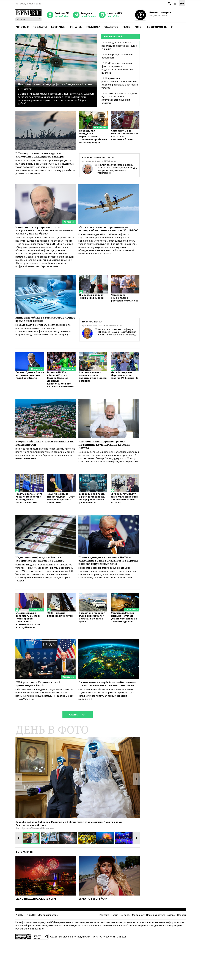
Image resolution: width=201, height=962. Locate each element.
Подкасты (40, 26)
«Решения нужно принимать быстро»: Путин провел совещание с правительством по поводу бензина (28, 633)
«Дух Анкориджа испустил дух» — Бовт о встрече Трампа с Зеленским (61, 507)
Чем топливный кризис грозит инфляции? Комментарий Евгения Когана (105, 450)
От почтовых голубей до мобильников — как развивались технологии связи (107, 700)
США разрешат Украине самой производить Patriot (42, 698)
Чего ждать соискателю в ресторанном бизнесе (124, 302)
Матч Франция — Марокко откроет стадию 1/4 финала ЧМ (124, 379)
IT (172, 26)
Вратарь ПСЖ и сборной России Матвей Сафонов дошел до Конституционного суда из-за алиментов (60, 384)
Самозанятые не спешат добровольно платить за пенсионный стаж (124, 136)
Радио (114, 934)
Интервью (22, 26)
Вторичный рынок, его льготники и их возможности (45, 448)
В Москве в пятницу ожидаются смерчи (91, 301)
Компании (58, 26)
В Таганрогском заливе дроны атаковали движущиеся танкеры (44, 155)
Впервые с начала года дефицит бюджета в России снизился (56, 85)
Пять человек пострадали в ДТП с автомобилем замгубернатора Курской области (119, 98)
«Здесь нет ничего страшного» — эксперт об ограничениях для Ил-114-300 (107, 231)
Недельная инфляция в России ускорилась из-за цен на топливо (44, 569)
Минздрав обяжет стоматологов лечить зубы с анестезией (44, 323)
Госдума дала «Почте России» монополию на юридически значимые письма (28, 507)
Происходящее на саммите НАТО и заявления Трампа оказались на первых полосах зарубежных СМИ (108, 571)
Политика (93, 26)
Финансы (76, 26)
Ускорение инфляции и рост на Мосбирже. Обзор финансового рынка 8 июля (92, 507)
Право (126, 26)
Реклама (104, 934)
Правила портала (155, 934)
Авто (138, 26)
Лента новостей (112, 36)
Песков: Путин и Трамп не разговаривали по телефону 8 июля (29, 379)
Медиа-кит (138, 934)
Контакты (125, 934)
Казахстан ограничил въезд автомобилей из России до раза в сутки (92, 631)
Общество (111, 26)
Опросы (181, 934)
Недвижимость (156, 26)
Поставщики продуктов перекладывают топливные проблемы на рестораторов (93, 138)
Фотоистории (24, 871)
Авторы (171, 934)
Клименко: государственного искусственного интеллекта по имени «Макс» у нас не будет (42, 231)
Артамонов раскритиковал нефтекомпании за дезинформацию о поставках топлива (119, 83)
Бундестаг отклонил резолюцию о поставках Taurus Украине (119, 45)
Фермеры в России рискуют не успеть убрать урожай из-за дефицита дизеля (124, 631)
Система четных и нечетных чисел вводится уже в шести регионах (93, 381)
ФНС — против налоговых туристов (60, 628)
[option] (77, 797)
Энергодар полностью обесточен (117, 56)
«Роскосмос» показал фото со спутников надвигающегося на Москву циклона (117, 68)
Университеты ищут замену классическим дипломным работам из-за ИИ (124, 507)
